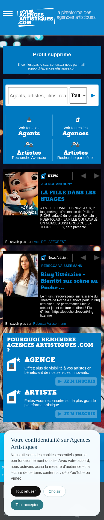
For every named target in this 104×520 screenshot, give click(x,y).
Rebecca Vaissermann (61, 266)
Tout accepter (27, 505)
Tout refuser (26, 491)
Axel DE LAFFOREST (50, 242)
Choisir (55, 491)
